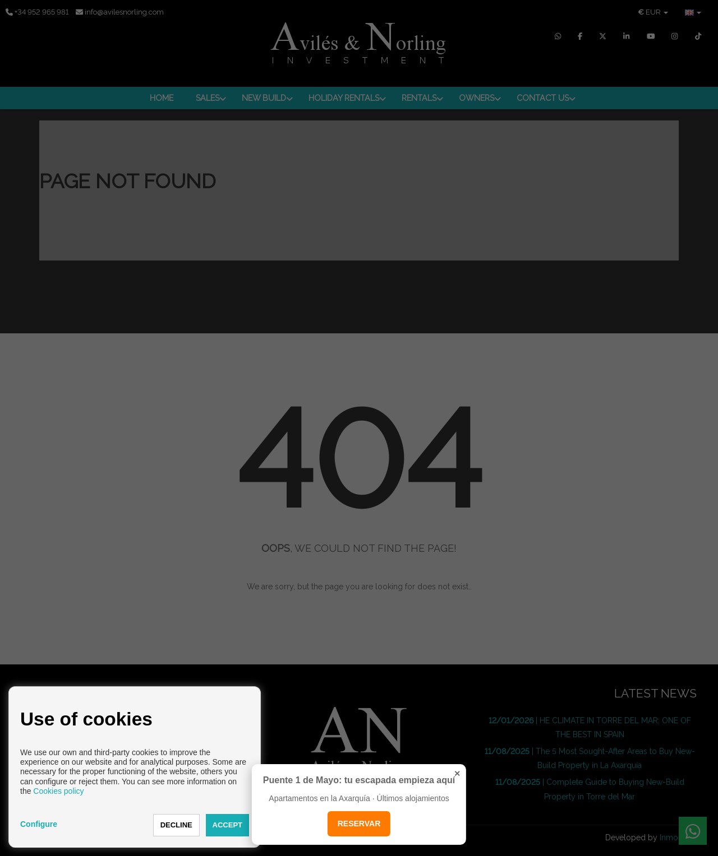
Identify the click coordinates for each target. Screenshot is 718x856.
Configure (38, 824)
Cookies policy (58, 791)
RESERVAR (359, 823)
